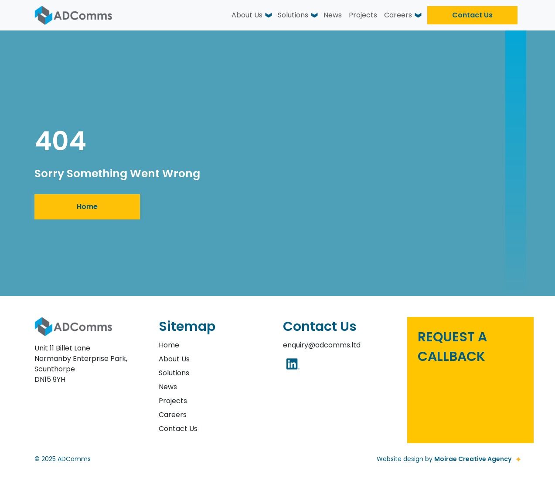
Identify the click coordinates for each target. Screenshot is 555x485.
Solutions (293, 15)
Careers (398, 15)
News (332, 15)
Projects (363, 15)
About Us (247, 15)
